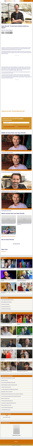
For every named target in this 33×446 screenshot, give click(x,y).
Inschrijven (16, 126)
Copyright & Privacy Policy (18, 444)
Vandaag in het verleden (6, 414)
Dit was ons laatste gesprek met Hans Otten (7, 268)
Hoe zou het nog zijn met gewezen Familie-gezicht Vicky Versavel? (11, 396)
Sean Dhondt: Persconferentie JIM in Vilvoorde (8, 223)
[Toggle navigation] (31, 1)
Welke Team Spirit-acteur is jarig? (6, 405)
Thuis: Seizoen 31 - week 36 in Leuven (6, 323)
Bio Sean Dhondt (16, 243)
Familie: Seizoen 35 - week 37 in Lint (22, 371)
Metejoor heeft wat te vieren (5, 398)
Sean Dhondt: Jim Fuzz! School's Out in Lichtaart (8, 234)
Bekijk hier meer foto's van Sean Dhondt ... (8, 236)
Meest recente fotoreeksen (6, 313)
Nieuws (3, 150)
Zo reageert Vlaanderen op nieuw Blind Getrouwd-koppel (9, 389)
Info (13, 444)
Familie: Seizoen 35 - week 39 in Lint (6, 335)
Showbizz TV (3, 258)
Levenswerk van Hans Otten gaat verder (7, 400)
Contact (16, 441)
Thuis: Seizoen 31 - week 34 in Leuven (6, 371)
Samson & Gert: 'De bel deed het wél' (12, 111)
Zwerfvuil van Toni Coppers (5, 304)
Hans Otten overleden (4, 380)
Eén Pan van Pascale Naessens (5, 306)
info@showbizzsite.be (26, 444)
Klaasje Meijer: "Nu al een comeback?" (7, 391)
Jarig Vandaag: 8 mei (5, 422)
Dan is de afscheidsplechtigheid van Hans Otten (8, 382)
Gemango (19, 445)
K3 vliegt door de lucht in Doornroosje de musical (24, 268)
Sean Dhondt (3, 251)
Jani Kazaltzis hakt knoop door (5, 409)
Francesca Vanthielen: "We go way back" (7, 407)
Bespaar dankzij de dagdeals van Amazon (7, 299)
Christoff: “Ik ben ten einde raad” (6, 387)
